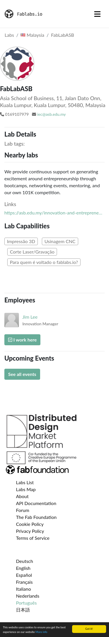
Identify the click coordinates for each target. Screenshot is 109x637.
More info (41, 632)
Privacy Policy (30, 531)
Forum (22, 510)
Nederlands (27, 596)
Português (26, 602)
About (22, 496)
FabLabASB (62, 35)
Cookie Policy (30, 524)
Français (24, 582)
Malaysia (32, 35)
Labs (9, 35)
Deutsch (24, 561)
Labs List (25, 482)
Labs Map (26, 489)
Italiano (23, 589)
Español (24, 575)
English (23, 568)
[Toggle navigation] (97, 14)
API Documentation (36, 503)
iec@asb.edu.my (51, 114)
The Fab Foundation (36, 517)
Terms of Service (32, 538)
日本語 (23, 609)
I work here (22, 339)
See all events (22, 374)
